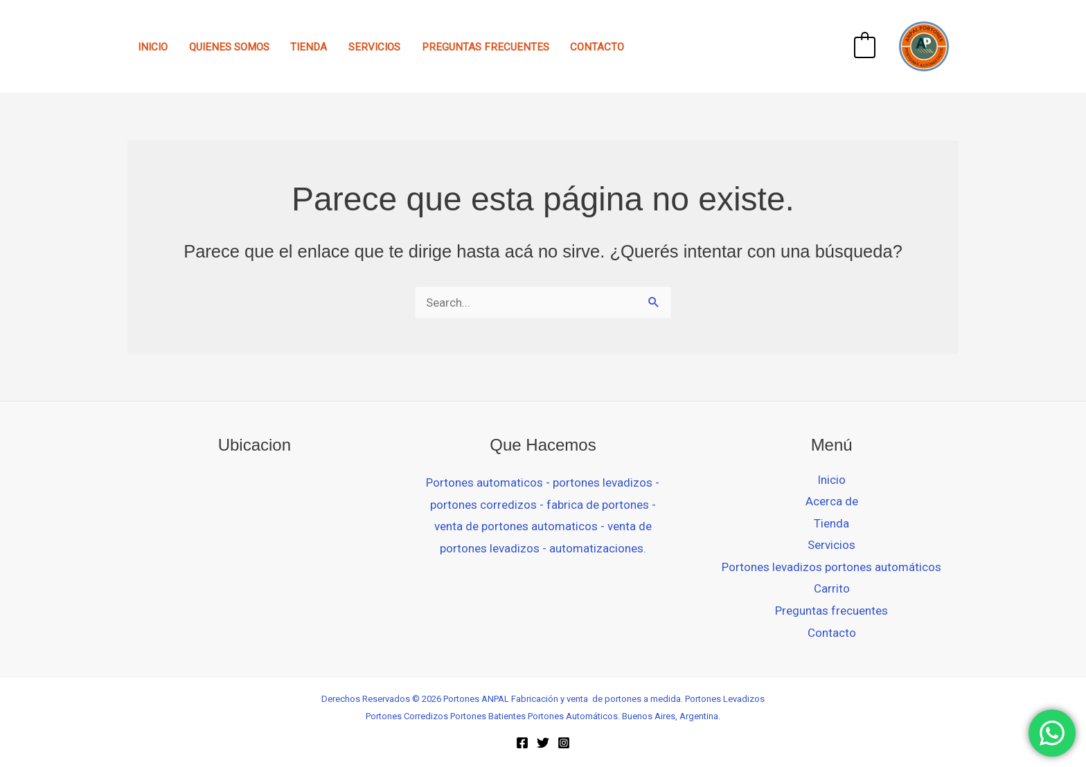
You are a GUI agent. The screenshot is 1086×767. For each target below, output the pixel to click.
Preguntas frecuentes (485, 47)
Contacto (597, 47)
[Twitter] (543, 743)
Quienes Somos (229, 47)
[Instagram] (564, 743)
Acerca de (831, 501)
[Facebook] (522, 743)
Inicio (153, 47)
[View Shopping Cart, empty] (864, 46)
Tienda (308, 47)
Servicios (374, 47)
